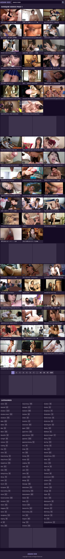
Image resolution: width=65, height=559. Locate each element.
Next (51, 372)
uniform (48, 480)
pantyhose (48, 411)
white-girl (48, 515)
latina (25, 473)
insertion (26, 421)
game (4, 512)
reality (47, 428)
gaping (4, 519)
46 (44, 372)
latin (25, 470)
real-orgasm (49, 425)
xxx (46, 519)
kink (25, 445)
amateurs (5, 418)
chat (3, 449)
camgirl (4, 438)
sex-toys (48, 445)
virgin (47, 494)
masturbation (27, 494)
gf (3, 522)
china (4, 452)
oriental (26, 525)
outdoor (48, 404)
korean (25, 459)
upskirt (47, 484)
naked (25, 498)
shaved (48, 452)
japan (25, 428)
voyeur (47, 498)
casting (4, 445)
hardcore (26, 411)
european (5, 487)
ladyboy (26, 463)
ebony (4, 477)
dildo (4, 470)
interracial (26, 425)
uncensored (49, 477)
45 (40, 372)
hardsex (26, 414)
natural (26, 505)
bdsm (4, 431)
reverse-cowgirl (50, 435)
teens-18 (48, 466)
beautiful (5, 435)
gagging (4, 508)
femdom (5, 501)
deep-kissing (6, 456)
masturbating (27, 491)
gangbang (5, 515)
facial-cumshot (7, 498)
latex (25, 466)
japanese (26, 438)
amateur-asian (6, 414)
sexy (47, 449)
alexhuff (4, 407)
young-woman (49, 522)
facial (4, 494)
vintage (47, 491)
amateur (5, 411)
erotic (4, 480)
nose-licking (27, 512)
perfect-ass (48, 421)
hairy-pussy (27, 404)
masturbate (27, 487)
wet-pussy (48, 512)
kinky (25, 449)
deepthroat (6, 463)
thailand (48, 473)
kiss (25, 452)
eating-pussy (6, 473)
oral (25, 515)
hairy (4, 525)
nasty (25, 501)
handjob (26, 407)
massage (26, 484)
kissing (25, 456)
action (4, 404)
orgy (25, 522)
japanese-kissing (28, 442)
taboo (47, 459)
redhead (48, 431)
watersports (49, 501)
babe (4, 421)
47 (47, 372)
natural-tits (27, 508)
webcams (48, 508)
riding (47, 438)
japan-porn (27, 431)
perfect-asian (49, 418)
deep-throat (6, 459)
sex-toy (48, 442)
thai (47, 470)
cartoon (4, 442)
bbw (3, 428)
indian (25, 418)
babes (4, 425)
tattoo (47, 463)
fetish (4, 505)
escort (4, 484)
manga (25, 480)
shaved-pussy (49, 456)
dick (4, 466)
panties (47, 407)
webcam (48, 505)
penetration (48, 414)
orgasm (26, 519)
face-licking (5, 491)
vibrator (48, 487)
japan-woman (28, 435)
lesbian (26, 477)
